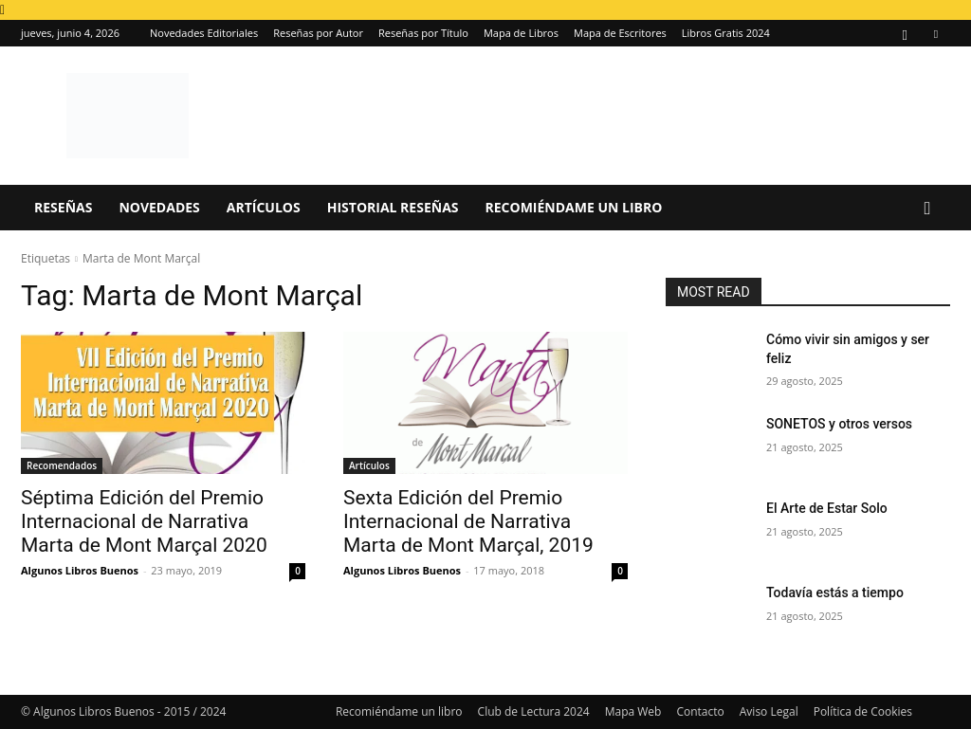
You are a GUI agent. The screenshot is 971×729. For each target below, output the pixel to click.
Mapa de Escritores (620, 33)
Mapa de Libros (521, 33)
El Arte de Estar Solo (827, 508)
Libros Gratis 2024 (726, 33)
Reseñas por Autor (318, 33)
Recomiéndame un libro (574, 207)
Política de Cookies (863, 711)
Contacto (700, 711)
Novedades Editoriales (204, 33)
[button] (927, 209)
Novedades (159, 207)
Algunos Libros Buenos (79, 570)
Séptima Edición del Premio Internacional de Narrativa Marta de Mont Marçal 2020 (144, 521)
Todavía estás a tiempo (835, 592)
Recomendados (62, 465)
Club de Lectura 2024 (534, 711)
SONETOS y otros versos (839, 423)
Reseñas (63, 207)
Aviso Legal (769, 711)
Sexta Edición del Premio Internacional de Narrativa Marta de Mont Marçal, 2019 (468, 521)
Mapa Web (633, 711)
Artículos (264, 207)
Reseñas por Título (423, 33)
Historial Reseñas (393, 207)
